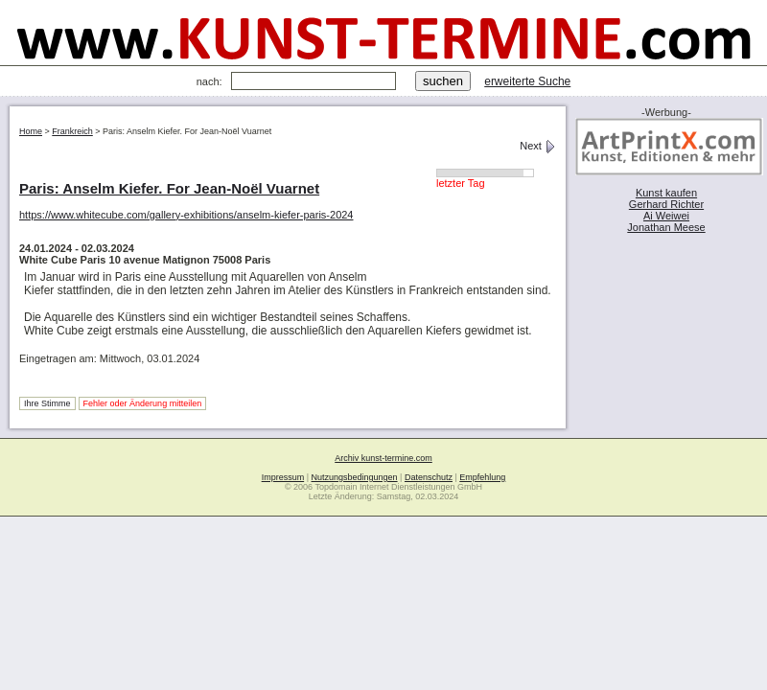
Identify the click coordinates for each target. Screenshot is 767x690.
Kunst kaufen (666, 192)
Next (538, 145)
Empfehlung (482, 477)
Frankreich (72, 131)
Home (30, 131)
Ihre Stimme (47, 403)
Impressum (283, 477)
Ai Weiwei (666, 215)
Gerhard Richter (666, 204)
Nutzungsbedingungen (355, 477)
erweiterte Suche (527, 81)
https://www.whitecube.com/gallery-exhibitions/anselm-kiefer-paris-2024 (186, 214)
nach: (209, 81)
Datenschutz (429, 477)
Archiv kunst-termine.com (383, 458)
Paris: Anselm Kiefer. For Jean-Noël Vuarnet (169, 188)
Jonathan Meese (666, 227)
